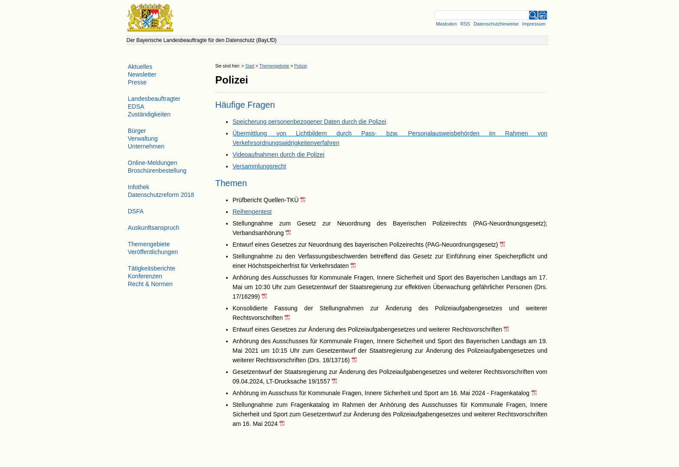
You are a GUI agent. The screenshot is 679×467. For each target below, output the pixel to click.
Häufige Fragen (245, 105)
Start (249, 66)
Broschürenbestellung (157, 170)
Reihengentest (252, 211)
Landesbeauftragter (154, 98)
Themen (231, 183)
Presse (137, 82)
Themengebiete (274, 66)
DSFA (136, 211)
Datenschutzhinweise (496, 23)
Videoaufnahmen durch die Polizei (278, 154)
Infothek (138, 187)
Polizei (300, 66)
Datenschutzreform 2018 (161, 194)
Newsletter (142, 74)
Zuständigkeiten (149, 114)
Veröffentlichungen (153, 251)
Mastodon (446, 23)
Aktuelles (140, 66)
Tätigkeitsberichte (151, 268)
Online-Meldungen (152, 162)
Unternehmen (146, 146)
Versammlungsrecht (259, 166)
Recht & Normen (150, 283)
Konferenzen (145, 276)
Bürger (137, 130)
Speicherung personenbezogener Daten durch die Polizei (309, 121)
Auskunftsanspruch (153, 227)
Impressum (534, 23)
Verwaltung (143, 138)
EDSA (136, 106)
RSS (465, 23)
